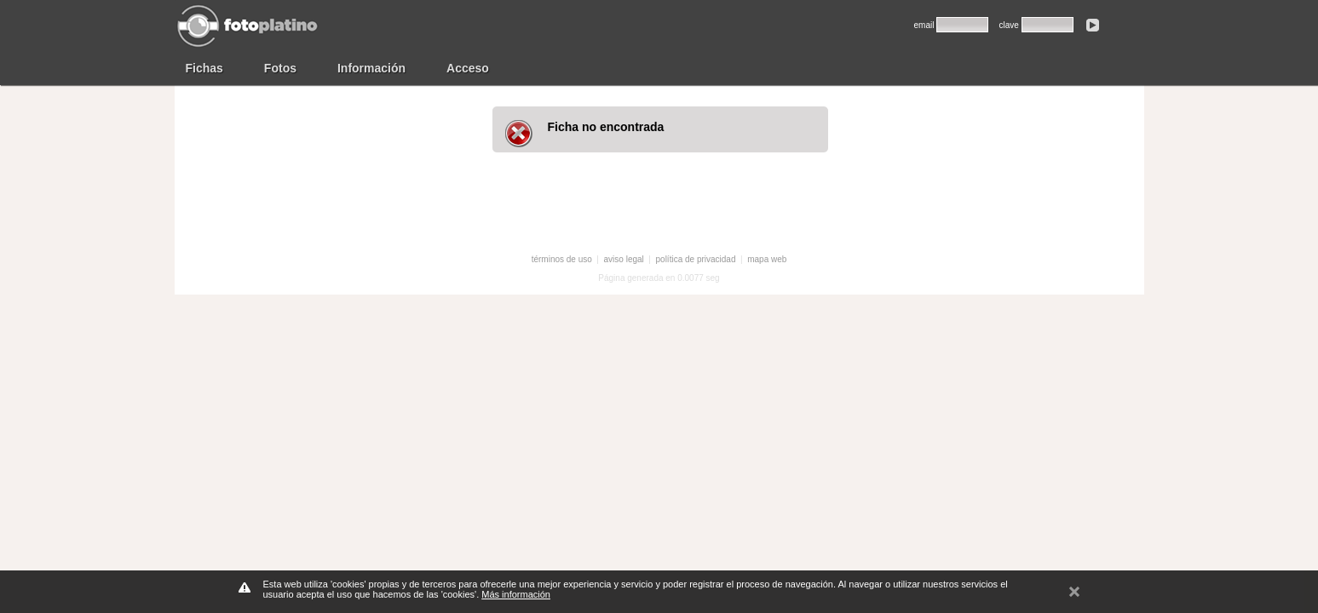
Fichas (204, 68)
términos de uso (562, 259)
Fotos (280, 68)
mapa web (766, 259)
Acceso (467, 68)
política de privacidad (696, 259)
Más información (515, 594)
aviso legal (624, 259)
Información (371, 68)
